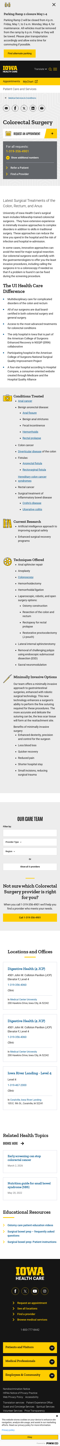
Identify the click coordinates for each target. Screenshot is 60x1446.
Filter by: (7, 826)
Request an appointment (32, 1303)
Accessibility (31, 1397)
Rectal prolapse (32, 438)
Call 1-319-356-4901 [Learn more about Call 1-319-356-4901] (30, 917)
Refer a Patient (20, 167)
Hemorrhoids (30, 431)
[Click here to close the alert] (53, 4)
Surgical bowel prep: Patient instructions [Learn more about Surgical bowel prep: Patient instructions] (32, 1241)
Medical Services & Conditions (22, 98)
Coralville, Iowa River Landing (25, 1099)
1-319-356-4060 (17, 984)
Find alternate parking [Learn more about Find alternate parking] (20, 53)
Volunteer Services (12, 1410)
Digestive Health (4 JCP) (26, 969)
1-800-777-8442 (30, 1329)
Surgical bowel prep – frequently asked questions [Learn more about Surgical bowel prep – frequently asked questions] (31, 1233)
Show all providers (30, 866)
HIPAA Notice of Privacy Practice (20, 1393)
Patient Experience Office (39, 1402)
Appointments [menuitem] (11, 81)
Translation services (13, 1402)
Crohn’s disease (32, 503)
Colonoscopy (26, 577)
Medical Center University (23, 999)
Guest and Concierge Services (18, 1406)
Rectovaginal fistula (34, 469)
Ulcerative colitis (32, 509)
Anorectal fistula (32, 463)
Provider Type (12, 842)
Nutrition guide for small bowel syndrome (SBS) (29, 1185)
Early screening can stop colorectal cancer (24, 1158)
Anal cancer (25, 401)
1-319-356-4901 (17, 151)
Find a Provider (20, 174)
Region (9, 851)
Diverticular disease (30, 451)
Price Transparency (35, 1410)
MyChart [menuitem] (28, 81)
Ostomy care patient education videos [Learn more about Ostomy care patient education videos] (30, 1225)
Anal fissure (30, 412)
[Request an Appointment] (30, 133)
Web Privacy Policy (13, 1397)
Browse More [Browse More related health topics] (10, 1143)
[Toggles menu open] (55, 69)
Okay (29, 1437)
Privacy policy (8, 1430)
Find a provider (26, 1314)
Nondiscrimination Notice (16, 1389)
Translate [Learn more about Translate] (39, 69)
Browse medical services (32, 1319)
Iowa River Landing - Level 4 (29, 1073)
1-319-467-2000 (17, 1085)
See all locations (27, 1308)
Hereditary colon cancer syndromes (32, 478)
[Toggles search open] (51, 69)
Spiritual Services (45, 1406)
